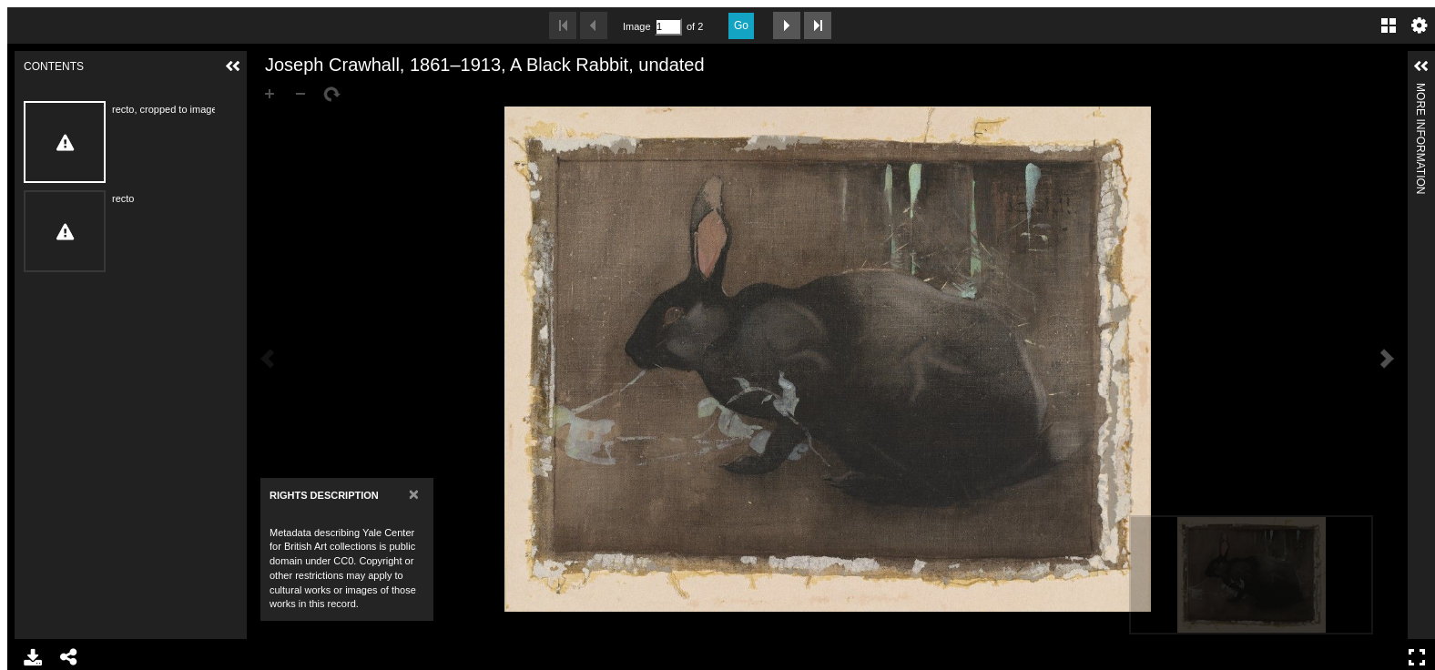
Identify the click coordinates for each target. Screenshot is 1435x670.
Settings (1419, 25)
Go (741, 25)
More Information (1420, 90)
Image (636, 26)
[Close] (414, 494)
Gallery (1388, 25)
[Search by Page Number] (668, 27)
